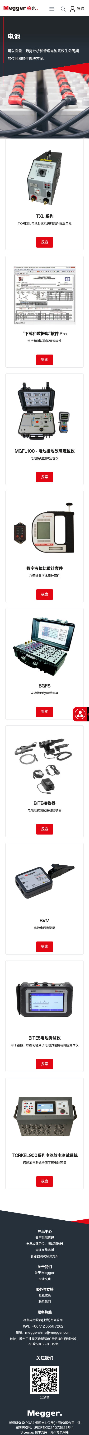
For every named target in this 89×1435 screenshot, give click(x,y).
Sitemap (27, 1432)
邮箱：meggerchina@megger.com (43, 1333)
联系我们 (44, 1302)
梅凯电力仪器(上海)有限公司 (43, 1320)
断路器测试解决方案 (44, 1257)
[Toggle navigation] (51, 10)
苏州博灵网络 (59, 1432)
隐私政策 (44, 1296)
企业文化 (44, 1279)
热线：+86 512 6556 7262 (43, 1326)
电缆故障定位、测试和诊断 (44, 1244)
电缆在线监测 (44, 1250)
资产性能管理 (44, 1238)
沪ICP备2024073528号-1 (54, 1428)
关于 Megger (44, 1273)
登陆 (76, 9)
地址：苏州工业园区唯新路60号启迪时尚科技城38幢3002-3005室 (43, 1341)
